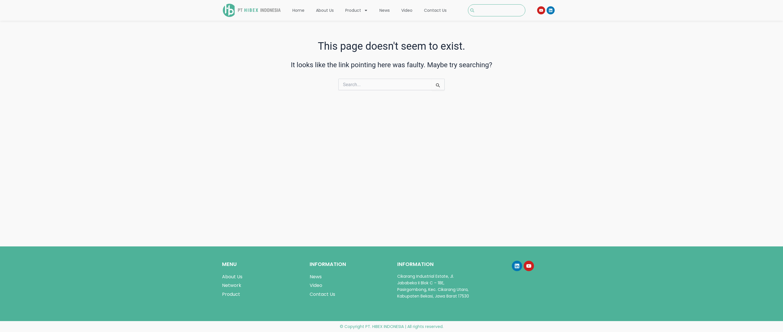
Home (298, 10)
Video (406, 10)
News (384, 10)
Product (356, 10)
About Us (325, 10)
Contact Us (435, 10)
